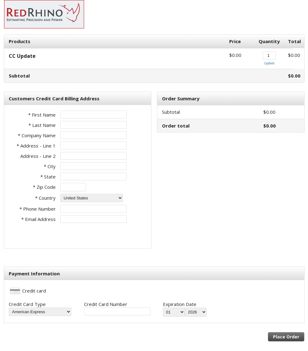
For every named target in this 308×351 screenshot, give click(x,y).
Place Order (286, 337)
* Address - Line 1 (36, 146)
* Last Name (42, 125)
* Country (45, 198)
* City (50, 166)
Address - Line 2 (38, 156)
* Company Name (37, 135)
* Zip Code (44, 187)
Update (269, 63)
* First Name (42, 115)
